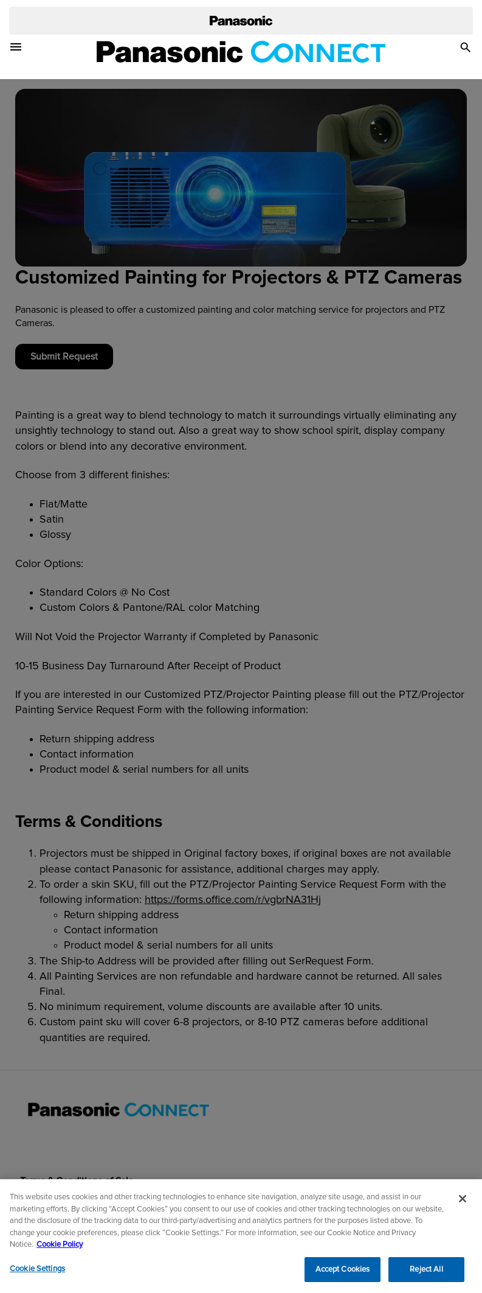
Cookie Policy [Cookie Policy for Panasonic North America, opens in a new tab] (59, 1248)
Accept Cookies (342, 1273)
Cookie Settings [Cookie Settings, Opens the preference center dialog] (37, 1272)
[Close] (462, 1201)
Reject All (426, 1273)
